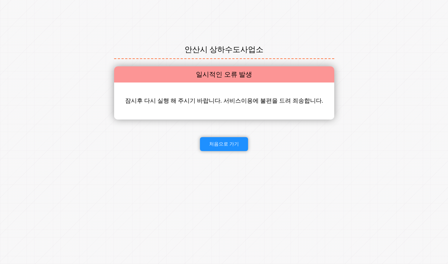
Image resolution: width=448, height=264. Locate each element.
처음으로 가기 (224, 144)
